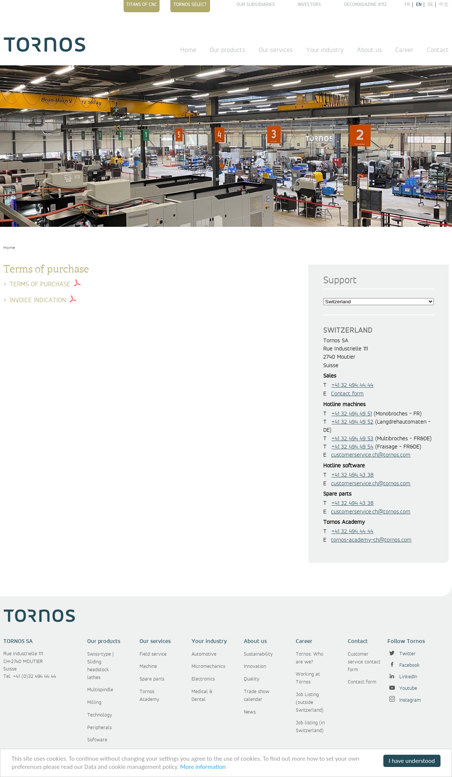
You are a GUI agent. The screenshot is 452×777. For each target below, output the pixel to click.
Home (188, 50)
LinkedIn (402, 676)
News (250, 712)
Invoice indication (38, 300)
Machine (148, 666)
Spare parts (152, 679)
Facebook (403, 665)
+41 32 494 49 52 (352, 422)
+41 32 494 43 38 (352, 475)
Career (404, 50)
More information (203, 767)
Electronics (203, 679)
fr (407, 4)
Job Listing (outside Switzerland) (310, 702)
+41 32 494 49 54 (352, 447)
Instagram (404, 700)
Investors (309, 4)
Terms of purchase (40, 284)
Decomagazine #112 (365, 4)
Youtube (402, 688)
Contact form (347, 394)
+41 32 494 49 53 (352, 439)
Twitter (401, 653)
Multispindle (100, 689)
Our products (227, 50)
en (419, 4)
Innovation (255, 666)
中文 (444, 4)
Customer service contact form (364, 662)
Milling (94, 702)
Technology (99, 715)
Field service (153, 654)
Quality (251, 679)
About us (369, 50)
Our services (276, 50)
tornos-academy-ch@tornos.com (371, 540)
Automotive (203, 654)
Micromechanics (208, 666)
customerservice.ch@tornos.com (370, 455)
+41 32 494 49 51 (351, 414)
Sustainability (258, 654)
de (430, 4)
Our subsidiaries (255, 4)
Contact (438, 50)
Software (97, 739)
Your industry (325, 50)
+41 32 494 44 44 (352, 385)
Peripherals (99, 727)
